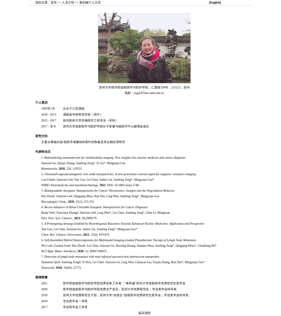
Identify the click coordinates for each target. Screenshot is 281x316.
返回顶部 (144, 313)
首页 (54, 2)
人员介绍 (68, 2)
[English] (215, 2)
